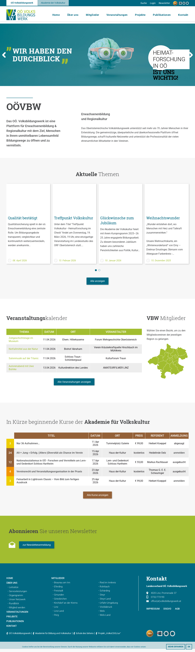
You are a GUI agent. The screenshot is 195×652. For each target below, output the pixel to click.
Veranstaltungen (119, 15)
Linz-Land (59, 614)
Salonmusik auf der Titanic (24, 359)
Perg (56, 618)
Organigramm (16, 598)
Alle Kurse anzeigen (97, 497)
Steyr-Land (105, 601)
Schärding (105, 593)
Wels (102, 614)
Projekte (142, 15)
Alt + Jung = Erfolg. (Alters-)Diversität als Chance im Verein (50, 454)
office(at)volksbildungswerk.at (163, 604)
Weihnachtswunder (163, 217)
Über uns (77, 15)
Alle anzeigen (97, 281)
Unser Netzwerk (17, 602)
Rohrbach (105, 589)
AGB (177, 611)
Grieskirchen (60, 601)
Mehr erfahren (175, 647)
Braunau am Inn (62, 585)
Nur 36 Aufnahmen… (28, 445)
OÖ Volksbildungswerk (22, 3)
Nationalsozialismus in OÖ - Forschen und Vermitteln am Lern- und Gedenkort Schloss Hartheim (51, 464)
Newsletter (164, 3)
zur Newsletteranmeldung (37, 547)
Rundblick (14, 606)
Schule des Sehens (85, 636)
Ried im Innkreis (108, 585)
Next (191, 55)
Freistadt (58, 593)
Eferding (58, 589)
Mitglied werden (17, 610)
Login (153, 3)
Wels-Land (105, 618)
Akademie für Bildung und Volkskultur (53, 636)
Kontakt (183, 15)
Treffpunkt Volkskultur (64, 220)
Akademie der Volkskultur (53, 3)
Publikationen (163, 15)
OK (189, 647)
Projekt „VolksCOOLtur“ (109, 636)
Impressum (153, 611)
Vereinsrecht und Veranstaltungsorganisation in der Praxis (49, 473)
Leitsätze (13, 590)
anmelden (179, 454)
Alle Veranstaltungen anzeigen (74, 383)
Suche (143, 3)
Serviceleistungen (18, 594)
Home (61, 15)
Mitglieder (95, 15)
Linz (56, 610)
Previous (4, 55)
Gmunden (59, 597)
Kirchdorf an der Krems (66, 606)
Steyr (102, 597)
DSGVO (167, 611)
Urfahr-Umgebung (109, 606)
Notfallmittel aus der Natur (23, 349)
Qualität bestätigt (23, 217)
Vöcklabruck (106, 610)
